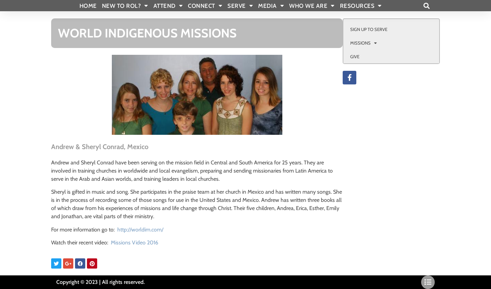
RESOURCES (361, 5)
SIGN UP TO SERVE (368, 29)
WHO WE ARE (312, 5)
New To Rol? (125, 5)
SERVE (240, 5)
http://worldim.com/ (140, 229)
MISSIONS (363, 43)
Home (88, 5)
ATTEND (168, 5)
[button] (426, 5)
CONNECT (205, 5)
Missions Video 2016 (134, 242)
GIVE (354, 56)
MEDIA (271, 5)
